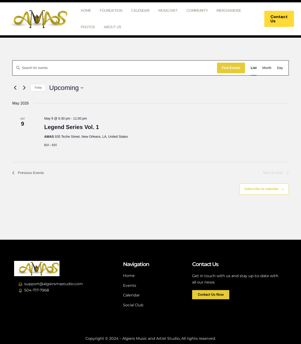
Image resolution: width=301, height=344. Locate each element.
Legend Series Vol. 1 (71, 127)
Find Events (231, 68)
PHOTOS (87, 26)
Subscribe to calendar (261, 189)
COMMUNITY (191, 10)
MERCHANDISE (222, 10)
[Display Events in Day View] (280, 68)
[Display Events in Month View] (266, 68)
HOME (85, 10)
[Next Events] (24, 88)
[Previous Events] (15, 88)
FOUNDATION (109, 10)
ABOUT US (110, 26)
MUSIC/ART (163, 10)
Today (38, 87)
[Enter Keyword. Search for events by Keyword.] (114, 68)
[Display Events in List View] (254, 68)
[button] (278, 19)
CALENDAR (137, 10)
